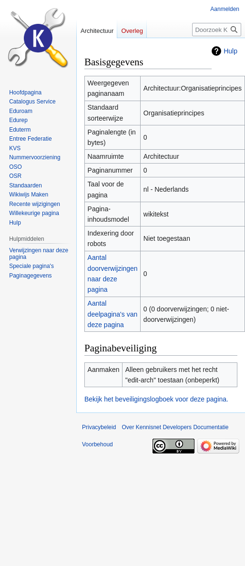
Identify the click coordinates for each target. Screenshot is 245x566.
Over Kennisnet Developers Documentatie (175, 427)
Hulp (230, 51)
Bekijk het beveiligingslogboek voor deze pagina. (156, 399)
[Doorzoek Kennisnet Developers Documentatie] (216, 29)
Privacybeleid (99, 427)
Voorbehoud (97, 444)
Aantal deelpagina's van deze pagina (113, 314)
